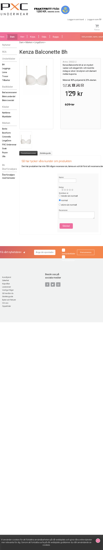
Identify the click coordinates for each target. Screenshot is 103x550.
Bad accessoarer (9, 92)
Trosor (5, 76)
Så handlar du (7, 293)
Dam (12, 36)
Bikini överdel (8, 100)
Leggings (6, 68)
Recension (63, 210)
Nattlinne (6, 112)
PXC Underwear (9, 144)
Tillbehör (6, 80)
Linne (4, 72)
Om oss (5, 303)
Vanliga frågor (8, 290)
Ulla (3, 156)
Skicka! (66, 226)
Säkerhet (5, 280)
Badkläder (7, 87)
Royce (5, 152)
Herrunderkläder (68, 258)
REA (4, 52)
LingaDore (6, 140)
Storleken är (63, 193)
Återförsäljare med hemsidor (8, 176)
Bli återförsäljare (9, 167)
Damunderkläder (68, 252)
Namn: (61, 177)
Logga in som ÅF (94, 19)
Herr (22, 36)
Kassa (97, 27)
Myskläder (6, 116)
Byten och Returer (9, 300)
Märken (6, 123)
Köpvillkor (6, 283)
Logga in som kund (76, 19)
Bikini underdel (8, 96)
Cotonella (6, 136)
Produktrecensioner (28, 153)
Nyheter (6, 45)
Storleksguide (45, 153)
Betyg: (61, 187)
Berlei (4, 128)
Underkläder (8, 59)
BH (3, 64)
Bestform (6, 132)
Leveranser (6, 287)
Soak (4, 148)
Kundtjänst (6, 277)
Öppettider (6, 306)
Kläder (5, 107)
